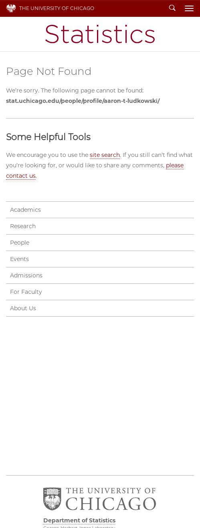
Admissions (26, 275)
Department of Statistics (100, 34)
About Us (23, 308)
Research (23, 226)
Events (19, 259)
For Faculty (26, 291)
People (19, 242)
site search (105, 155)
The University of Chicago (56, 8)
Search (172, 8)
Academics (25, 209)
